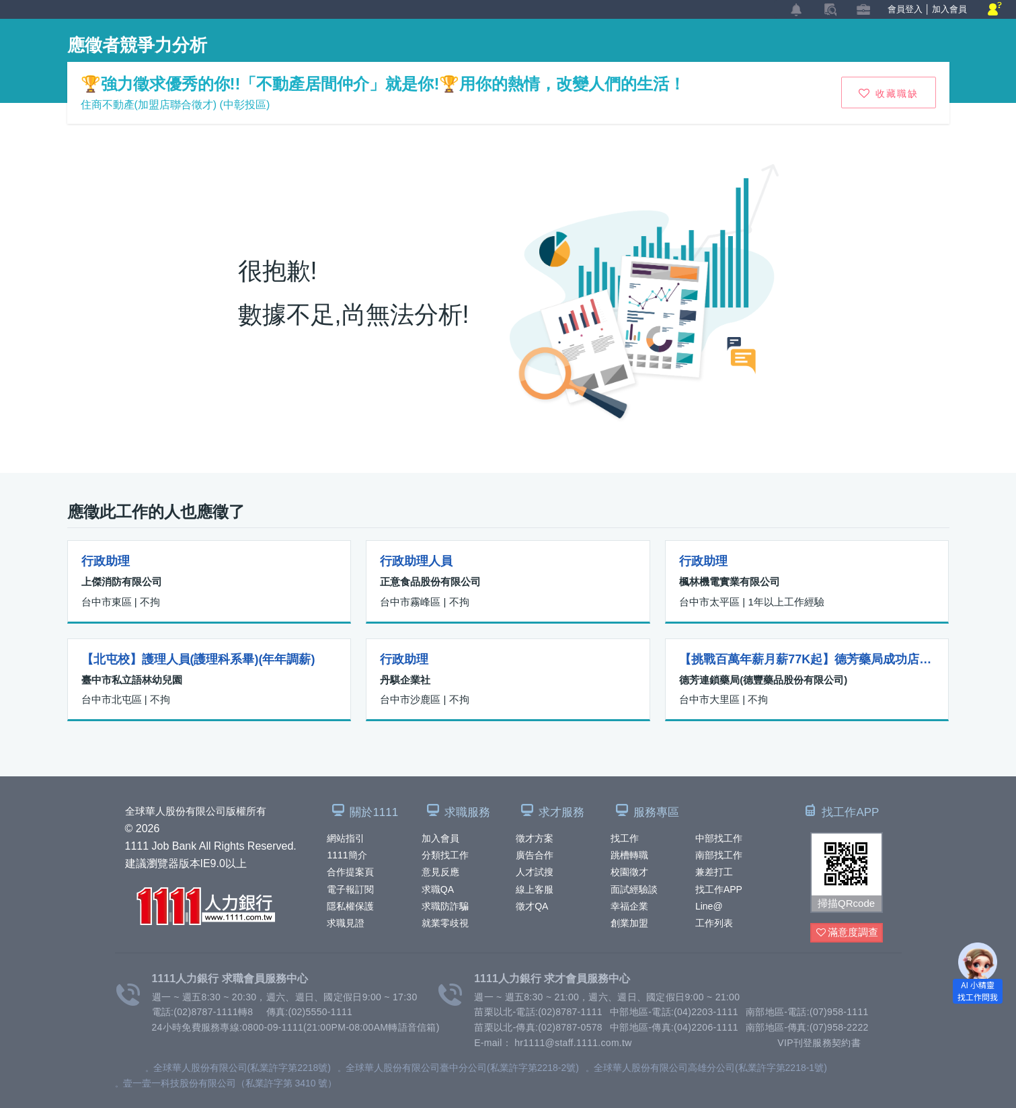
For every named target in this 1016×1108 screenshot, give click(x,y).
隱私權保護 (350, 906)
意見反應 (440, 871)
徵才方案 (534, 838)
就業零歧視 (445, 923)
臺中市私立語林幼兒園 (131, 680)
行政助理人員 (416, 561)
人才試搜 (534, 871)
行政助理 (105, 561)
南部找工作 (718, 855)
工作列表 (714, 923)
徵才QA (532, 906)
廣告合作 (534, 855)
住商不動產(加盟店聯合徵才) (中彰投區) (175, 104)
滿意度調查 (847, 933)
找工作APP (718, 889)
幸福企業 (629, 906)
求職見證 (345, 923)
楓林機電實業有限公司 (729, 581)
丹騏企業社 (405, 680)
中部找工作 (718, 838)
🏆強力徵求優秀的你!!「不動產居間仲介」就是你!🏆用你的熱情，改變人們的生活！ (383, 84)
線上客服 (534, 889)
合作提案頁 (350, 871)
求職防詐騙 (445, 906)
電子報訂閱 (350, 889)
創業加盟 (629, 923)
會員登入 (905, 9)
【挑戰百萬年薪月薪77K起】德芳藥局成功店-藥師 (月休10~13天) (807, 659)
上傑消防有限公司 (121, 581)
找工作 (625, 838)
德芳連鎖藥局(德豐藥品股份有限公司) (763, 680)
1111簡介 (346, 855)
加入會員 (440, 838)
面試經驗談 (634, 889)
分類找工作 (445, 855)
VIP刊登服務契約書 (819, 1042)
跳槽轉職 (629, 855)
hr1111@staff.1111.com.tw (572, 1042)
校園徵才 (629, 871)
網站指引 (345, 838)
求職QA (438, 889)
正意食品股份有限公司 (430, 581)
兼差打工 (714, 871)
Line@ (709, 906)
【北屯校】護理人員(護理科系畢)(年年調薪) (198, 659)
